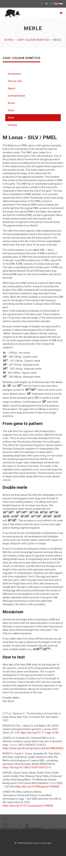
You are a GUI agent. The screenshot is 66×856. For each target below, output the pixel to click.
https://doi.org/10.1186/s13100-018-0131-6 (27, 767)
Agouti (11, 88)
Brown (11, 103)
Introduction (14, 73)
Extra (8, 39)
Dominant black (16, 95)
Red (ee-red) (15, 81)
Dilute (11, 110)
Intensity (12, 125)
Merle (11, 117)
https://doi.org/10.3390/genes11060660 (37, 786)
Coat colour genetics (33, 39)
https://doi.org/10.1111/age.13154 (39, 732)
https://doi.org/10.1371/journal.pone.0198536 (28, 805)
